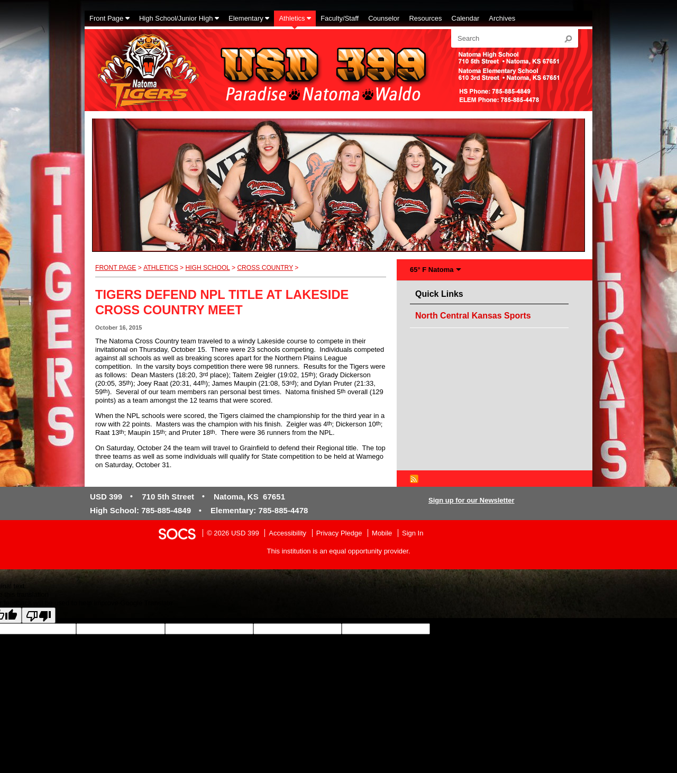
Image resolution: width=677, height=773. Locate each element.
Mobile (382, 533)
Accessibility (287, 533)
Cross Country (265, 267)
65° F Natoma (432, 270)
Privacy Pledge (339, 533)
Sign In (412, 533)
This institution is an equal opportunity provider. (338, 551)
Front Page (115, 267)
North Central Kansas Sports (473, 315)
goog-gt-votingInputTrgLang (557, 629)
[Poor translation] (39, 615)
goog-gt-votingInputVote (162, 638)
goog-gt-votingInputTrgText (85, 638)
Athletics (160, 267)
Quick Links (442, 292)
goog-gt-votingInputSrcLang (472, 629)
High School (207, 267)
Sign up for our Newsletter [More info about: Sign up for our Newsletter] (471, 500)
